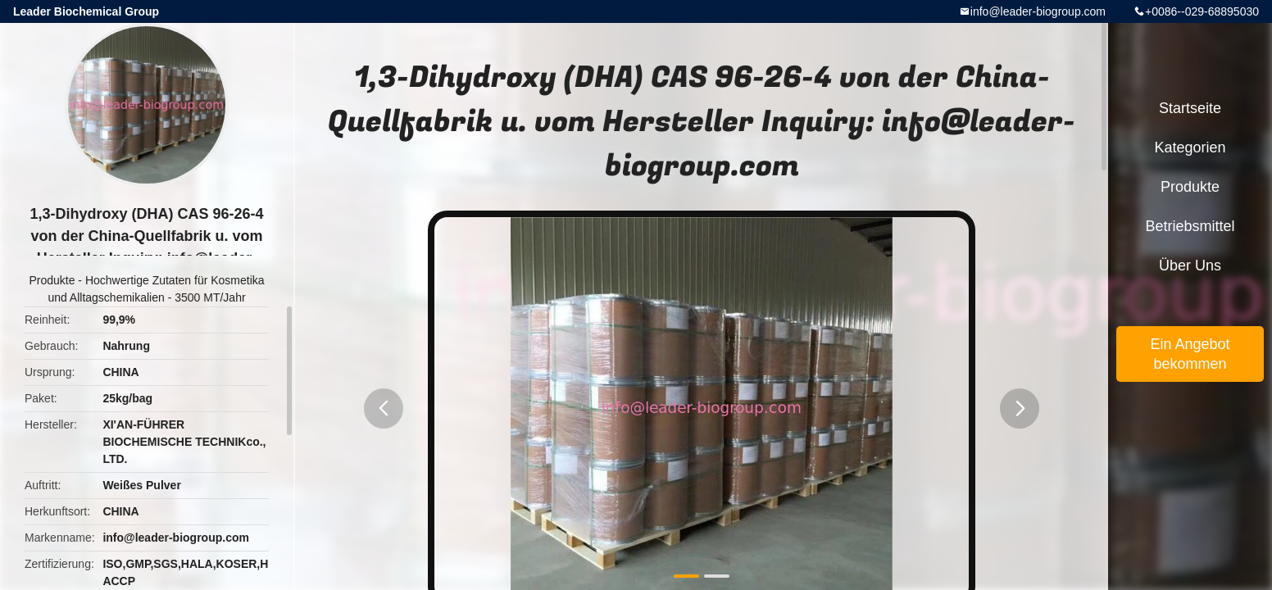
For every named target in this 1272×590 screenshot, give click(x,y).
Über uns (1190, 265)
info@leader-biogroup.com (1038, 11)
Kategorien (1189, 147)
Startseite (1190, 108)
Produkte (52, 280)
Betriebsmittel (1189, 226)
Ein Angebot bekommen (1189, 354)
